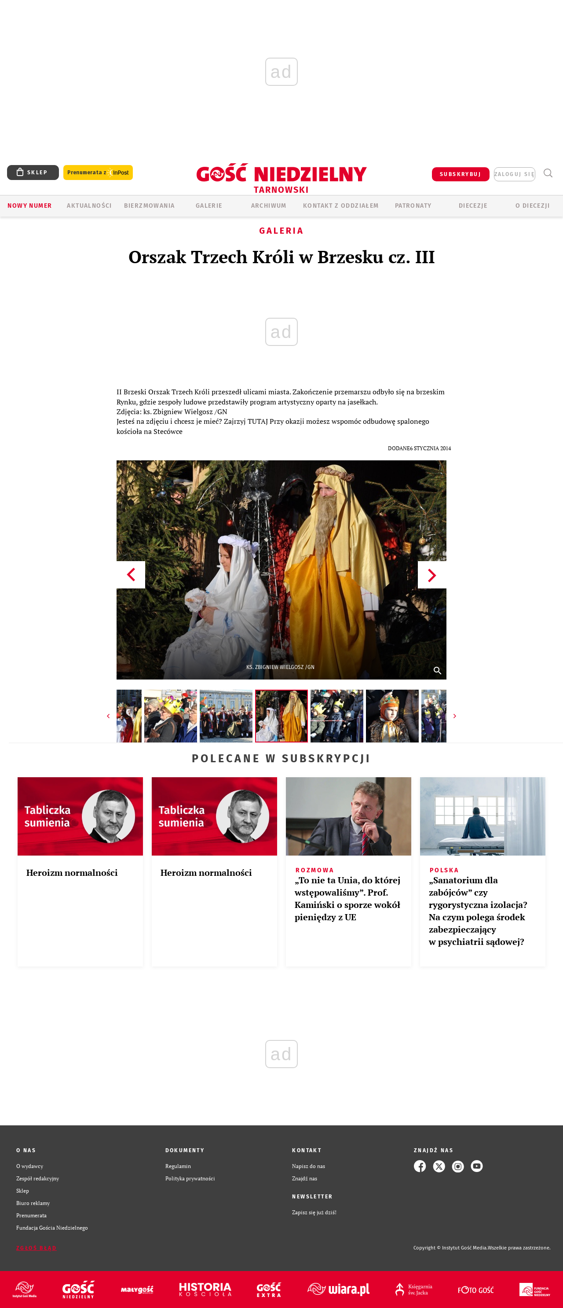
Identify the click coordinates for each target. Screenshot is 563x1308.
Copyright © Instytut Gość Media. (450, 1248)
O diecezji (532, 205)
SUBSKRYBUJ (460, 174)
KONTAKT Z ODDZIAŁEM (341, 205)
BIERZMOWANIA (149, 205)
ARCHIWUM (269, 205)
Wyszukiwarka (548, 173)
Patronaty (413, 205)
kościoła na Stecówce (150, 431)
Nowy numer (29, 205)
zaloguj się (514, 174)
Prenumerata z (98, 173)
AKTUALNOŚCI (89, 205)
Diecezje (473, 205)
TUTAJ (258, 421)
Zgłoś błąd (36, 1248)
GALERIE (209, 205)
